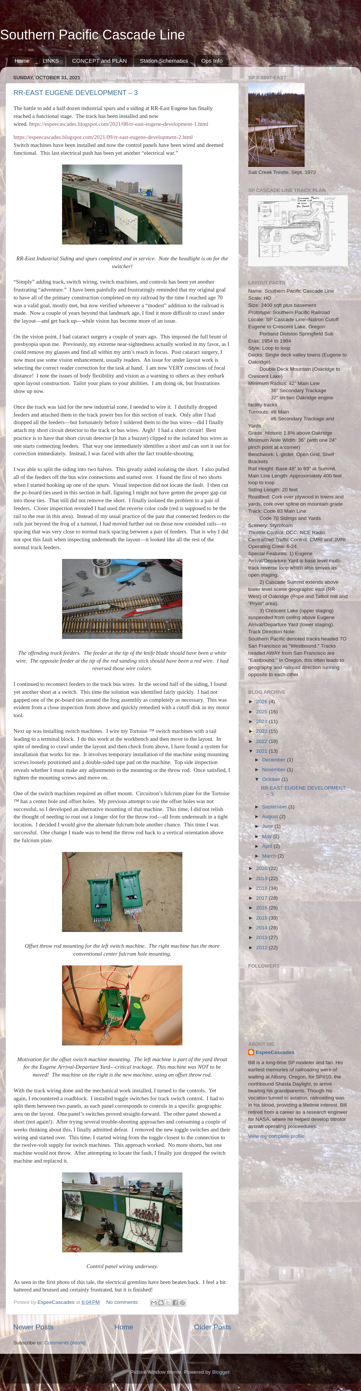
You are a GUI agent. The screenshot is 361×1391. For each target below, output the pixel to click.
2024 (262, 721)
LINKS (51, 60)
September (275, 807)
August (270, 816)
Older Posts (212, 1327)
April (268, 846)
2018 (262, 888)
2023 (262, 731)
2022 (262, 741)
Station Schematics (164, 60)
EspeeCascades (275, 1052)
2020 (262, 868)
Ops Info (212, 60)
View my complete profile (276, 1136)
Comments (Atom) (65, 1343)
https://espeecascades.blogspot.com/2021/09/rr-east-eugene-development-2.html (103, 137)
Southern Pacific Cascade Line (92, 34)
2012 (262, 947)
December (274, 760)
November (274, 769)
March (270, 856)
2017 (262, 898)
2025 (262, 711)
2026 (262, 701)
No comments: (123, 1302)
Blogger (220, 1372)
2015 (262, 918)
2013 (262, 937)
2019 (262, 878)
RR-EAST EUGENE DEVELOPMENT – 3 (76, 93)
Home (22, 60)
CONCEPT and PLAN (99, 60)
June (268, 826)
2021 (262, 751)
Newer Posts (33, 1327)
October (272, 779)
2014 (262, 927)
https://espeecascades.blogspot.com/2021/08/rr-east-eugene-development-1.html (118, 124)
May (267, 836)
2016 (262, 908)
